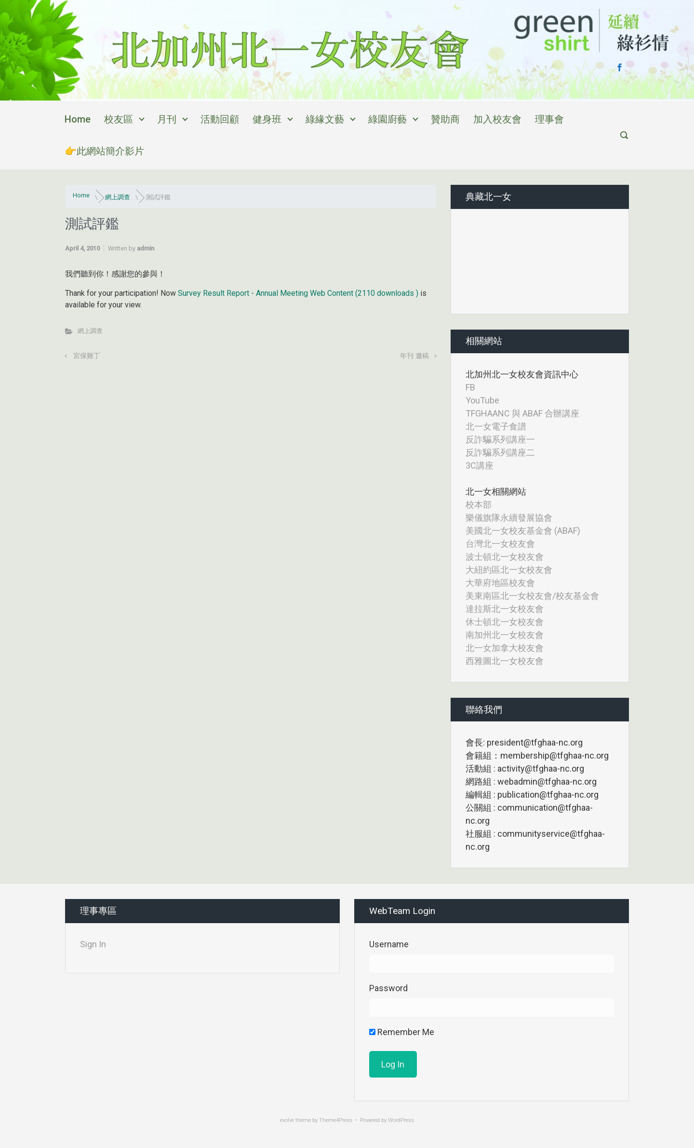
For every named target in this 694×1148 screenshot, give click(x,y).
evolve (287, 1120)
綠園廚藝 (387, 119)
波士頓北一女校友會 (505, 557)
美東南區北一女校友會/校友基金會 (532, 596)
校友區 (118, 119)
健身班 (267, 119)
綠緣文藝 (325, 119)
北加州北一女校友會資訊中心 (522, 374)
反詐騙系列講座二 (500, 452)
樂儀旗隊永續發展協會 (509, 517)
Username (389, 944)
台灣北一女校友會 (500, 544)
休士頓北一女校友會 (505, 622)
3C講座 (480, 465)
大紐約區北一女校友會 (509, 570)
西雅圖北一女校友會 (505, 661)
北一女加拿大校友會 (505, 648)
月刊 (166, 119)
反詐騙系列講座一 (500, 439)
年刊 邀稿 (414, 356)
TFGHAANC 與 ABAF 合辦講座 (522, 413)
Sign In (93, 944)
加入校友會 (497, 119)
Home (78, 119)
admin (145, 248)
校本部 (479, 504)
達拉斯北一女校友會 (505, 609)
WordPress (401, 1120)
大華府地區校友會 (500, 583)
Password (388, 988)
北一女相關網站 (496, 491)
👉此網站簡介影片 (104, 151)
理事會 (549, 119)
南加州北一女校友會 (505, 635)
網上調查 (117, 197)
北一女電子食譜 (496, 426)
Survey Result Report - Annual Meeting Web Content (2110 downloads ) (299, 293)
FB (470, 387)
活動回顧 (219, 119)
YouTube (482, 400)
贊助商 (445, 119)
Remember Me (401, 1032)
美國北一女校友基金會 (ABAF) (523, 531)
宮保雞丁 (86, 356)
